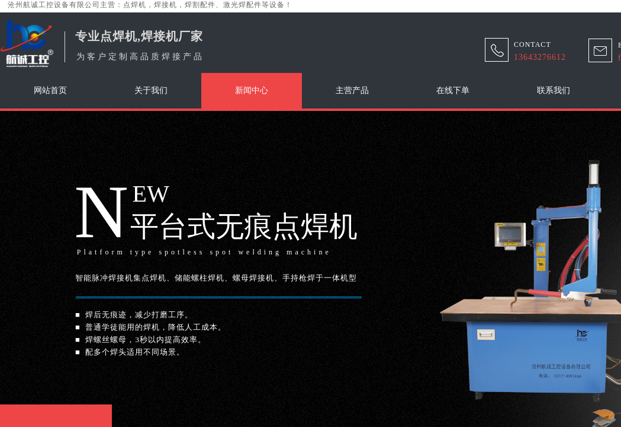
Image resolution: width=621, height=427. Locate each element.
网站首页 (50, 90)
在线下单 (452, 90)
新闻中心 (251, 90)
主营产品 (352, 90)
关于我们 (151, 90)
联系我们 (553, 90)
